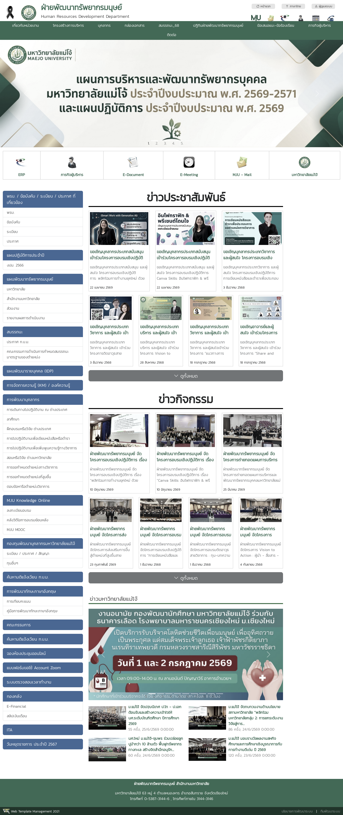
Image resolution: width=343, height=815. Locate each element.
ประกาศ (13, 241)
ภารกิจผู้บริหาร (319, 25)
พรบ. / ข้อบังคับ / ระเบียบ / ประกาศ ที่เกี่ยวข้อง (41, 199)
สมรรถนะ (15, 332)
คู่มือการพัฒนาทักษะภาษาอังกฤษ (32, 611)
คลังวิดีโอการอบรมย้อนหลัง (27, 520)
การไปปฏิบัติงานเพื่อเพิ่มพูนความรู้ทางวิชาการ (42, 448)
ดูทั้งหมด (186, 375)
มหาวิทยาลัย (16, 289)
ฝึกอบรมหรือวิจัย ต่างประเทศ (29, 429)
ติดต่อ (171, 35)
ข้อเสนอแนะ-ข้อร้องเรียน (275, 25)
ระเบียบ (12, 231)
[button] (26, 93)
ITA (9, 730)
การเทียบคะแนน (19, 601)
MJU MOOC (16, 529)
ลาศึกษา (13, 419)
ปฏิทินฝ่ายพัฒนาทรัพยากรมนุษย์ (218, 25)
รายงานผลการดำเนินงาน (26, 318)
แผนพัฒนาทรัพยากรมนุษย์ (30, 279)
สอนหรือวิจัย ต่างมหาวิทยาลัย (29, 457)
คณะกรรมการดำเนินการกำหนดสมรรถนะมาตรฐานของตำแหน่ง (38, 354)
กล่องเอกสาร (135, 25)
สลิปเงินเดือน (17, 716)
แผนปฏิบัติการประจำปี (25, 255)
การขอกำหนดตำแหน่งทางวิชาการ (32, 467)
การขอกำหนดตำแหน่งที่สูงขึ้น (29, 477)
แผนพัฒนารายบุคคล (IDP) (30, 371)
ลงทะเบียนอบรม (19, 510)
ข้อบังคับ (13, 222)
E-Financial (16, 706)
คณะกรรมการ (19, 625)
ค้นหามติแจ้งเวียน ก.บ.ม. (27, 577)
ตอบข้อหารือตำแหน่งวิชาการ (28, 486)
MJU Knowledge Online (28, 500)
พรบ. (11, 212)
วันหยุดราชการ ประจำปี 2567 (32, 744)
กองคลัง (14, 696)
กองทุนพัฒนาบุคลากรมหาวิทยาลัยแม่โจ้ (41, 543)
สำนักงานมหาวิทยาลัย (23, 298)
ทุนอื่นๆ (12, 563)
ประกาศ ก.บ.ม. (18, 342)
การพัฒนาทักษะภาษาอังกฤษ (31, 591)
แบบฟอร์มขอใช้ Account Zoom (34, 668)
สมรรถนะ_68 (169, 25)
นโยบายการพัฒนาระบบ (297, 811)
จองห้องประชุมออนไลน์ (26, 653)
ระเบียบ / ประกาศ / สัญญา (28, 553)
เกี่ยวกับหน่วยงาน (25, 25)
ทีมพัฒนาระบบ (330, 811)
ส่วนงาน (13, 308)
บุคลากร (104, 25)
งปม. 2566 (15, 265)
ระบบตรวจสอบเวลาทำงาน (29, 682)
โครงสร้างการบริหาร (68, 25)
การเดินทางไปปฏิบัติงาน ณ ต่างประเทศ (37, 409)
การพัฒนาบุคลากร (23, 399)
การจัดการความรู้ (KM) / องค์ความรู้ (38, 385)
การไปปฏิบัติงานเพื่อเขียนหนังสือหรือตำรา (38, 438)
